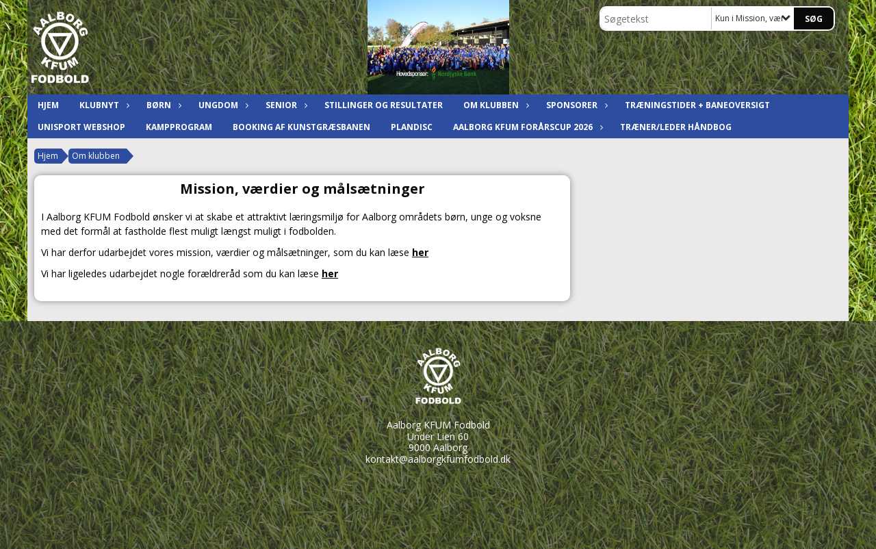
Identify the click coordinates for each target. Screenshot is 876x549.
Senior (285, 105)
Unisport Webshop (81, 127)
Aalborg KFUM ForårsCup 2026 (526, 127)
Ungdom (221, 105)
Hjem (48, 105)
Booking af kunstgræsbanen (301, 127)
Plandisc (412, 127)
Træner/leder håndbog (676, 127)
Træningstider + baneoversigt (697, 105)
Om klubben (494, 105)
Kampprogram (179, 127)
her (420, 252)
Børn (162, 105)
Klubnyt (102, 105)
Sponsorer (575, 105)
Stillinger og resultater (383, 105)
